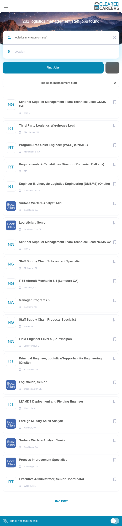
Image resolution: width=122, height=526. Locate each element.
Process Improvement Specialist (43, 459)
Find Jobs (53, 67)
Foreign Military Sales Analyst (41, 421)
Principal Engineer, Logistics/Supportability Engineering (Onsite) (60, 360)
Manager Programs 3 (34, 300)
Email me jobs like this (24, 520)
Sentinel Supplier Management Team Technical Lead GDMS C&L (62, 104)
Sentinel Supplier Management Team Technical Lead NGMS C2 (65, 242)
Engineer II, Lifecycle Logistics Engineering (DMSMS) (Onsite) (64, 183)
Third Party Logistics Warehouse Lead (47, 125)
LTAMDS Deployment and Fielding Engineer (51, 401)
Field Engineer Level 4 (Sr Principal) (45, 339)
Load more (61, 501)
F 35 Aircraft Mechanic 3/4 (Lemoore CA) (48, 280)
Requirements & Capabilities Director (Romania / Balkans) (61, 164)
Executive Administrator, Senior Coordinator (51, 479)
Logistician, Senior (33, 222)
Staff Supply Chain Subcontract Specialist (50, 261)
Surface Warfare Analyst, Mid (40, 203)
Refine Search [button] (112, 67)
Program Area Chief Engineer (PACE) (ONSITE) (53, 145)
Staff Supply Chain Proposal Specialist (47, 319)
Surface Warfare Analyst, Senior (42, 440)
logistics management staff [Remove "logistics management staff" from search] (59, 82)
